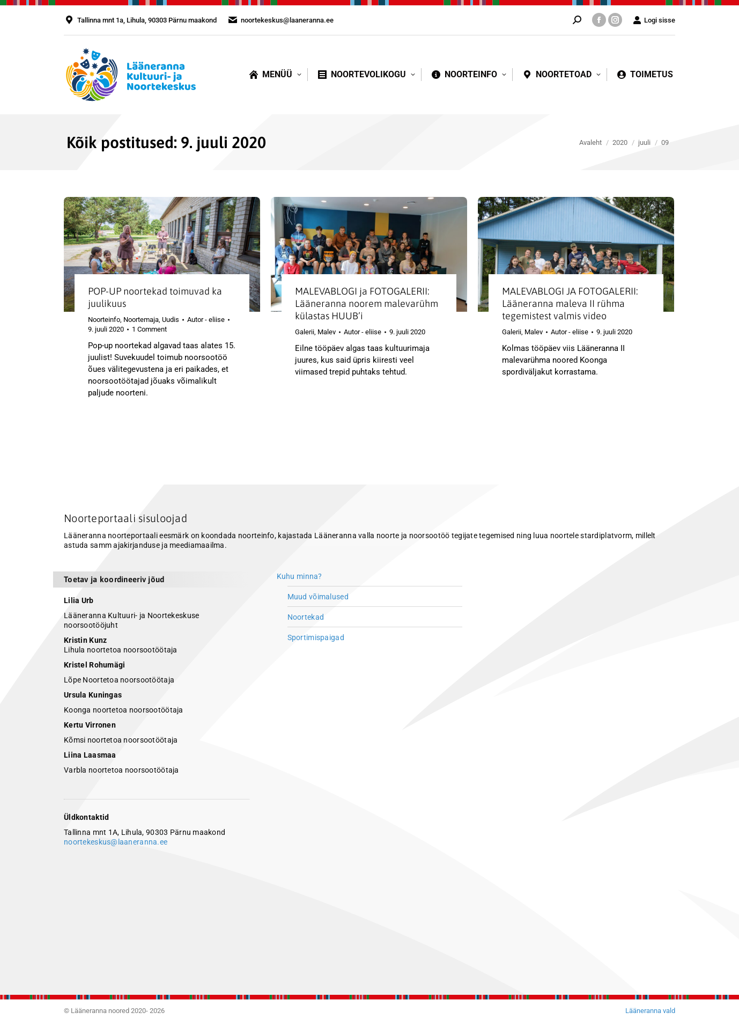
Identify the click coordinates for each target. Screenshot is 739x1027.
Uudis (170, 320)
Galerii (304, 332)
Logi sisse (654, 20)
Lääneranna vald (650, 1011)
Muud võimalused (318, 596)
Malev (326, 332)
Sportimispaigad (315, 637)
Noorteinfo (104, 320)
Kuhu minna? (299, 576)
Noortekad (305, 617)
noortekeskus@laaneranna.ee (115, 842)
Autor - (206, 320)
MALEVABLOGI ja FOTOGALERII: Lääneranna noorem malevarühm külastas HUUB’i (366, 303)
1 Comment (149, 329)
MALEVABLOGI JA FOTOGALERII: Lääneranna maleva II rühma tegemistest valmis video (570, 303)
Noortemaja (141, 320)
